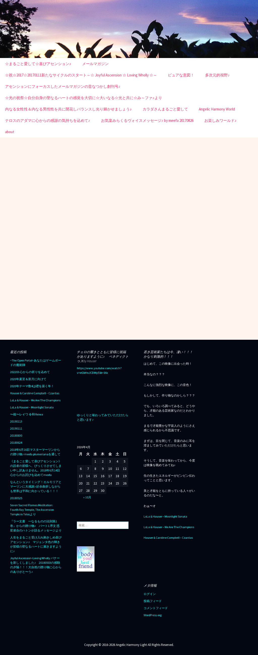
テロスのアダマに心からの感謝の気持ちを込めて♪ (47, 120)
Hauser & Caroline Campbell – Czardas (34, 393)
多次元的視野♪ (217, 75)
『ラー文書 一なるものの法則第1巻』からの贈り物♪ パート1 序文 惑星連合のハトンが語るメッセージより (35, 525)
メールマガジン (95, 63)
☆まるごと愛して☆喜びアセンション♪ (38, 63)
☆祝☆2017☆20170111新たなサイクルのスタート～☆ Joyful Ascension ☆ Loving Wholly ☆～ (81, 75)
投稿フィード (153, 601)
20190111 (16, 428)
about (9, 131)
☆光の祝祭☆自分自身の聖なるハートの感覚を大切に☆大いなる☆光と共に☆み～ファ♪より (83, 97)
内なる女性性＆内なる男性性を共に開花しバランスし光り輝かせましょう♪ (68, 109)
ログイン (150, 594)
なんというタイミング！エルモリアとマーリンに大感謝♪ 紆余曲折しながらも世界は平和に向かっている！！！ (35, 486)
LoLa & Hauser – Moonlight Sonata (32, 407)
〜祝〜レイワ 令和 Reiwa (26, 414)
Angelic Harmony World (217, 109)
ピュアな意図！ (181, 75)
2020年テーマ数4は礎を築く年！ (32, 386)
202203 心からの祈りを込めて (30, 372)
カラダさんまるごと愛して (165, 109)
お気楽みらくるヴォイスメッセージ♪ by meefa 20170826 (147, 120)
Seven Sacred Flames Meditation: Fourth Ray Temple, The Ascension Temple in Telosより (32, 509)
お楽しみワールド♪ (220, 120)
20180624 (16, 442)
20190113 (16, 421)
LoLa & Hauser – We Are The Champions (35, 400)
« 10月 (87, 497)
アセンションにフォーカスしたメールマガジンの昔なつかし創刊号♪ (62, 86)
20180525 (16, 498)
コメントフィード (156, 608)
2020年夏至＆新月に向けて (28, 379)
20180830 (16, 435)
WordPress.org (153, 615)
